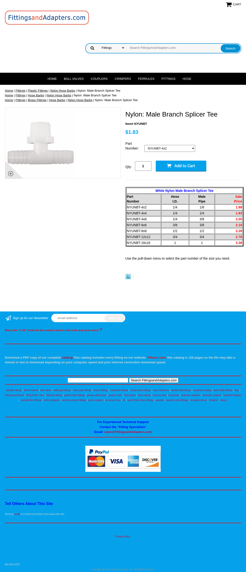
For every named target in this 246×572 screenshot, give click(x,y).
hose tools (173, 395)
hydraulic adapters (190, 395)
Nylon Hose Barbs (62, 90)
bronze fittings (100, 390)
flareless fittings (54, 395)
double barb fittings (181, 390)
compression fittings (140, 390)
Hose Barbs (36, 95)
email (17, 514)
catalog (67, 357)
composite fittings (119, 390)
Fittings (169, 79)
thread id (213, 400)
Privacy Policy (123, 536)
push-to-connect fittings (74, 400)
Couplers (99, 79)
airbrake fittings (14, 390)
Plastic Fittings (38, 90)
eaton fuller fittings (223, 390)
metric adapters (51, 400)
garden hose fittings (74, 395)
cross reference (161, 390)
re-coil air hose (113, 400)
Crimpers (123, 79)
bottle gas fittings (62, 390)
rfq (124, 400)
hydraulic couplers (211, 395)
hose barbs (130, 395)
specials (159, 400)
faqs (236, 390)
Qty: (128, 167)
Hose (187, 79)
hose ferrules (160, 395)
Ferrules (146, 79)
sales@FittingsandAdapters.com (128, 432)
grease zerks (115, 395)
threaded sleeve (198, 400)
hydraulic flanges (232, 395)
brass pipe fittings (82, 390)
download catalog (202, 390)
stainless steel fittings (177, 400)
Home (52, 79)
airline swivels (31, 390)
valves (223, 400)
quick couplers (95, 400)
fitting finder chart (35, 395)
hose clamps (144, 395)
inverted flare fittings (31, 400)
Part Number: (132, 145)
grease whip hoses (97, 395)
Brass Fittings (37, 100)
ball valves (46, 390)
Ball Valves (74, 79)
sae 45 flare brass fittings (140, 400)
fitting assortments (14, 395)
